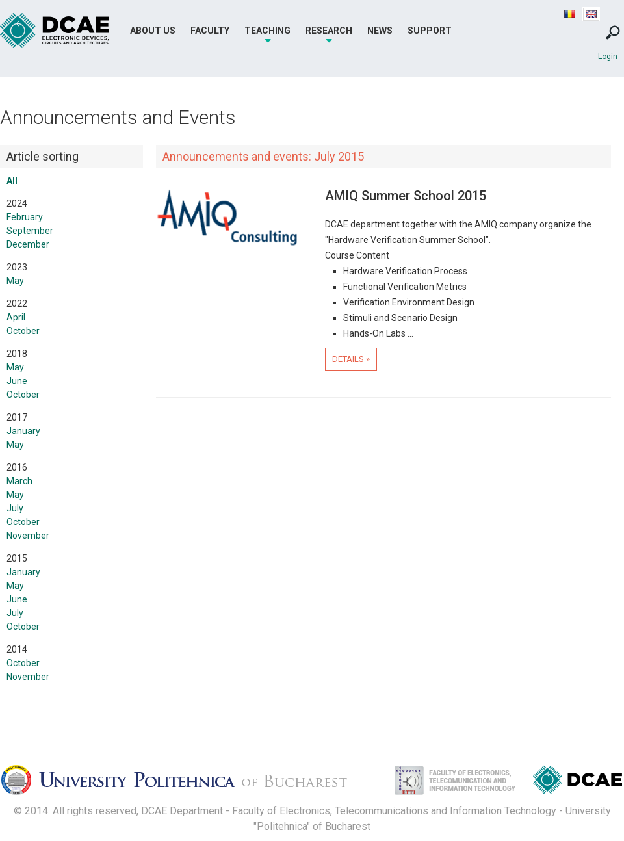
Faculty (209, 30)
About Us (153, 30)
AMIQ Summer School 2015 (405, 195)
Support (430, 30)
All (12, 180)
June (16, 381)
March (19, 481)
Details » (351, 359)
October (23, 331)
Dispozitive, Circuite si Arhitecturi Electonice (577, 782)
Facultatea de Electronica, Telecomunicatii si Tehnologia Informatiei (441, 784)
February (24, 217)
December (27, 244)
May (15, 281)
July (14, 508)
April (15, 317)
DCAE (55, 31)
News (380, 30)
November (27, 535)
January (23, 431)
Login (608, 56)
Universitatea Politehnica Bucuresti (185, 784)
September (29, 231)
